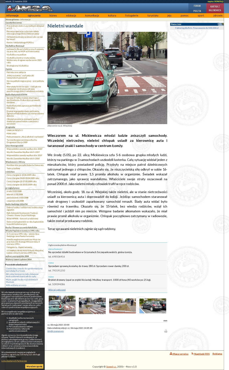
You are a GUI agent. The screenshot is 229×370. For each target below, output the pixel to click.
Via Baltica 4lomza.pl (15, 46)
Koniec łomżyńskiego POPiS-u (20, 42)
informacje (12, 15)
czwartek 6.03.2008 (15, 201)
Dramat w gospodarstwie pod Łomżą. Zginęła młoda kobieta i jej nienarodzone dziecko (25, 113)
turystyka (152, 15)
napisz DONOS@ (215, 1)
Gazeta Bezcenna (14, 22)
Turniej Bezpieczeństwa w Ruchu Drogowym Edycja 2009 (22, 141)
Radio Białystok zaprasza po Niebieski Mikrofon (24, 106)
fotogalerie (131, 15)
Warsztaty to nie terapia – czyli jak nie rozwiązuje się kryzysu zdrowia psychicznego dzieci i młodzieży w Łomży (25, 88)
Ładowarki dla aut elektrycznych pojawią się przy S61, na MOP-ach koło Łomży (25, 50)
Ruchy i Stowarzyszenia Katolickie (21, 227)
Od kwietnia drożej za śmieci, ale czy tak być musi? (25, 38)
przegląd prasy (13, 188)
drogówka (10, 127)
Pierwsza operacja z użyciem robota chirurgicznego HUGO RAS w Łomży (23, 32)
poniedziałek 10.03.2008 (17, 197)
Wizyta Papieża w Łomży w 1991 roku (22, 230)
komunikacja (92, 15)
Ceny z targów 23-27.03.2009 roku (22, 181)
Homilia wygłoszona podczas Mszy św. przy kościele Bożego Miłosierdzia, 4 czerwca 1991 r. (24, 241)
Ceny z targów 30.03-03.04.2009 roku (23, 178)
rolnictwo (10, 172)
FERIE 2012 (11, 133)
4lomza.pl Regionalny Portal (22, 355)
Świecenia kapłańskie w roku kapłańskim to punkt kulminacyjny (25, 223)
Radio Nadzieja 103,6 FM (17, 204)
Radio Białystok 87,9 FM (16, 94)
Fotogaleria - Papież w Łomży (19, 247)
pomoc (185, 15)
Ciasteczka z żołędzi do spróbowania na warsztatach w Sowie (24, 269)
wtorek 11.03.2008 (15, 194)
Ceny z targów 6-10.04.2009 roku (21, 175)
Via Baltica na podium (16, 54)
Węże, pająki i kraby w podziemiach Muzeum (22, 280)
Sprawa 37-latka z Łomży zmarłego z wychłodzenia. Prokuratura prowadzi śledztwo (23, 100)
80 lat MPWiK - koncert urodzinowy (22, 218)
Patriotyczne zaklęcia (16, 72)
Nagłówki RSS (200, 353)
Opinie (9, 69)
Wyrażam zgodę (34, 366)
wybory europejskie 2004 (17, 256)
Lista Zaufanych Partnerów (14, 360)
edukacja (71, 15)
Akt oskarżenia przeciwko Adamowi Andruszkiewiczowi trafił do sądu (22, 275)
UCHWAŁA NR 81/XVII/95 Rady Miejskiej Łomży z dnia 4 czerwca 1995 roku (25, 251)
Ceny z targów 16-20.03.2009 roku (22, 184)
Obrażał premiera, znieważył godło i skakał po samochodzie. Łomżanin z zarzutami (23, 121)
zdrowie (218, 15)
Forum (197, 6)
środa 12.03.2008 (14, 191)
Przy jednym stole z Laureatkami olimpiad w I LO (25, 27)
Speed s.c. (111, 366)
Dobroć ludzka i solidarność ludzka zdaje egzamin (25, 208)
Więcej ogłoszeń (57, 289)
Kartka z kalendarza (215, 8)
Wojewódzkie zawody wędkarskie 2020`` (25, 149)
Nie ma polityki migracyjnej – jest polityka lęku (25, 82)
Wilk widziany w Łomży (16, 285)
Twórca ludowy (13, 168)
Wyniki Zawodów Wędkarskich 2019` (23, 152)
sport (201, 15)
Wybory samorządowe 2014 (18, 259)
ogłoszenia (34, 15)
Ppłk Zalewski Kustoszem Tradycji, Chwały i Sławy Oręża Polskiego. (22, 214)
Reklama (217, 353)
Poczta (197, 11)
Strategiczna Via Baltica (17, 65)
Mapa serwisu (179, 353)
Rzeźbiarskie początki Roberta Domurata (25, 165)
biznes (53, 15)
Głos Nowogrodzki (14, 145)
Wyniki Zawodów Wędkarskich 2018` (23, 158)
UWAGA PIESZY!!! (15, 130)
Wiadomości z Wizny (15, 162)
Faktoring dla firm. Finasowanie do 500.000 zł (197, 28)
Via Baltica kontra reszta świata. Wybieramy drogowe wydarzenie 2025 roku (24, 60)
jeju (169, 15)
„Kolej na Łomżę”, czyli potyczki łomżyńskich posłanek (20, 76)
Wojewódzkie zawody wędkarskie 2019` (24, 155)
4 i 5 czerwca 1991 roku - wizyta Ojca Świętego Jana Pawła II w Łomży (23, 235)
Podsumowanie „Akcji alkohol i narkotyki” (25, 137)
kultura (112, 15)
